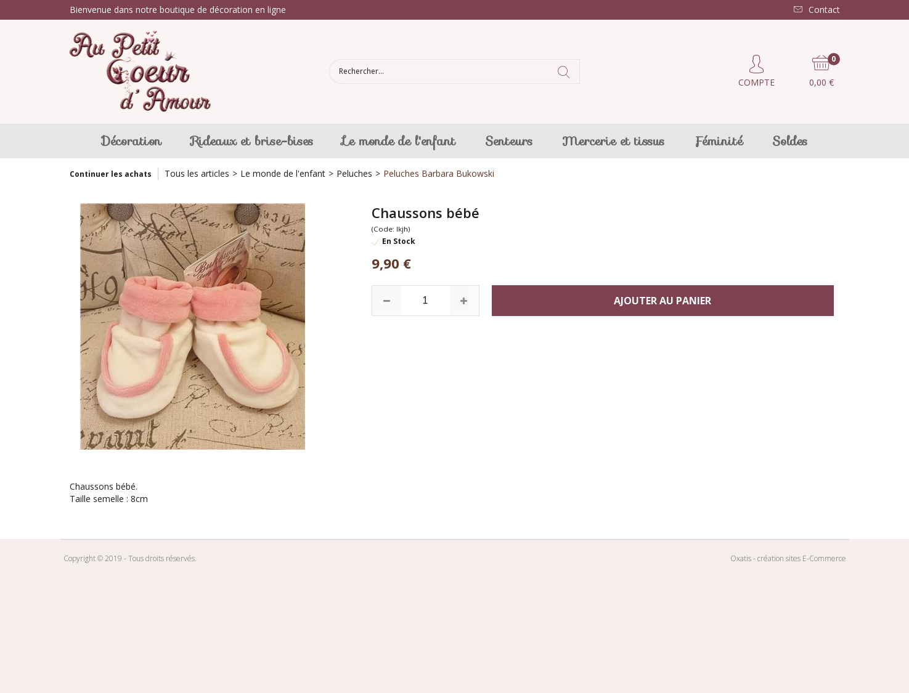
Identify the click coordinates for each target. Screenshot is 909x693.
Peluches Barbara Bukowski (438, 173)
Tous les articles (197, 173)
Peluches (354, 173)
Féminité (718, 141)
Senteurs (508, 141)
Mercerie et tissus (613, 141)
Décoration (131, 141)
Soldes (789, 141)
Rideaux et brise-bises (252, 141)
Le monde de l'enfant (399, 141)
